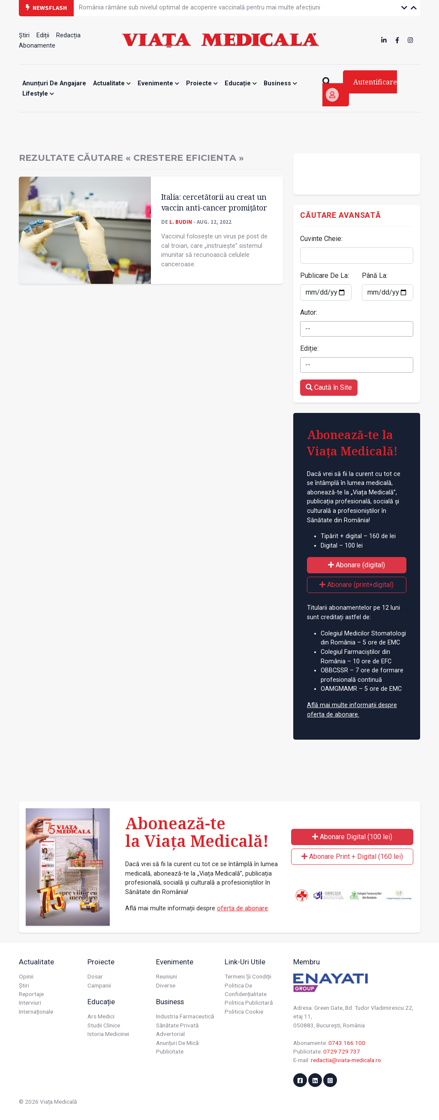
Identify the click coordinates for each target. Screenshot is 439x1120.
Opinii (26, 976)
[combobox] (356, 329)
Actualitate (112, 83)
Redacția (68, 35)
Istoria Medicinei (108, 1033)
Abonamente (37, 45)
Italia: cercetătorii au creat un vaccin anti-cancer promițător (214, 202)
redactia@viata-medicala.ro (346, 1060)
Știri (24, 35)
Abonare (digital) (356, 565)
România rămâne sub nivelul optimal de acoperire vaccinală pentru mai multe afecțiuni (199, 7)
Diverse (165, 985)
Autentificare (361, 89)
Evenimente (158, 83)
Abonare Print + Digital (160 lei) (352, 856)
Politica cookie (244, 1011)
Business (280, 83)
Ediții (42, 35)
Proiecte (202, 83)
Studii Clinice (103, 1025)
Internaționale (36, 1011)
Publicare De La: (324, 275)
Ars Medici (100, 1016)
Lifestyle (38, 93)
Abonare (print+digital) (356, 585)
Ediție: (309, 348)
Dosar (95, 976)
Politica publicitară (249, 1002)
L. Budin (180, 221)
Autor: (308, 312)
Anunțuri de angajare (54, 83)
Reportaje (31, 994)
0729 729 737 (341, 1051)
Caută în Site (329, 387)
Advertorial (170, 1033)
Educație (241, 83)
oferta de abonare (242, 908)
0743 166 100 (346, 1042)
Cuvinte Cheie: (321, 239)
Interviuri (30, 1002)
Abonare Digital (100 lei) (352, 837)
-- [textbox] (307, 329)
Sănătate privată (177, 1025)
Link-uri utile (245, 961)
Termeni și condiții (248, 976)
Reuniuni (166, 976)
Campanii (99, 985)
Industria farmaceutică (185, 1016)
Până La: (375, 275)
